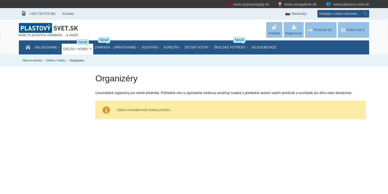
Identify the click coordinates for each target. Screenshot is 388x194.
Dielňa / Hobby (55, 60)
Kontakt (68, 14)
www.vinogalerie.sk (297, 4)
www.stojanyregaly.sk (248, 4)
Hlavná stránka (32, 60)
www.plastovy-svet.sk (347, 4)
